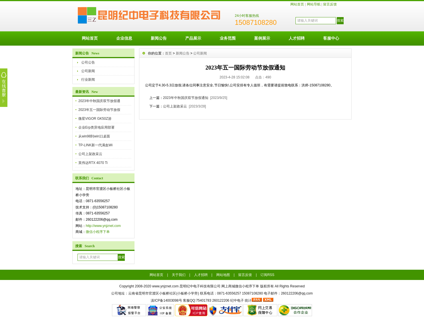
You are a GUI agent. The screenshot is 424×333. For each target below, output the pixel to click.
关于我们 (179, 275)
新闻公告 (159, 38)
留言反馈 (330, 4)
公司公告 (88, 62)
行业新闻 (88, 80)
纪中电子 (237, 300)
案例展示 (262, 38)
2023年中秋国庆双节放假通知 (185, 98)
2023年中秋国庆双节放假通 (99, 101)
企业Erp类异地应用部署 (96, 127)
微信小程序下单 (98, 232)
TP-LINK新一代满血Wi (95, 145)
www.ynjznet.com (165, 286)
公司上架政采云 (90, 154)
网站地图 (223, 275)
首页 (168, 53)
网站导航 (314, 4)
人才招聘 (297, 38)
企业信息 (124, 38)
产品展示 (193, 38)
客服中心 (331, 38)
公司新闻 (88, 71)
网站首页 (297, 4)
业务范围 (228, 38)
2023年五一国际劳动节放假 (99, 110)
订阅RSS (267, 275)
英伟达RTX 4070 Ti (92, 163)
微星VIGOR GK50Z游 (94, 119)
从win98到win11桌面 (94, 136)
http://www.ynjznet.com (103, 226)
